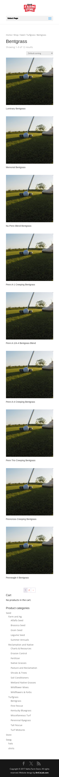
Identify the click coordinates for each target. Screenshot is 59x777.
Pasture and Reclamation (24, 667)
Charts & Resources (21, 648)
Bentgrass (16, 700)
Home (9, 34)
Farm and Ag (15, 616)
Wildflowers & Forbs (21, 692)
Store (8, 734)
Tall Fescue (16, 725)
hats (10, 743)
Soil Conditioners (20, 677)
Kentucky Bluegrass (21, 710)
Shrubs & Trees (19, 672)
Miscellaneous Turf (21, 715)
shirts (11, 748)
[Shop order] (39, 53)
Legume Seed (18, 635)
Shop (16, 34)
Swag (8, 739)
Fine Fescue (17, 705)
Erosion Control (19, 653)
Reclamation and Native (21, 644)
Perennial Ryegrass (21, 720)
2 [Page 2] (29, 590)
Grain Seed (16, 630)
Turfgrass (30, 34)
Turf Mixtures (18, 729)
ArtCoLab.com (42, 772)
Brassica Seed (18, 625)
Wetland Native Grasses (23, 682)
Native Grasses (18, 662)
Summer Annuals (20, 639)
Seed (22, 34)
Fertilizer (15, 658)
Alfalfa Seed (17, 620)
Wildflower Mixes (20, 687)
